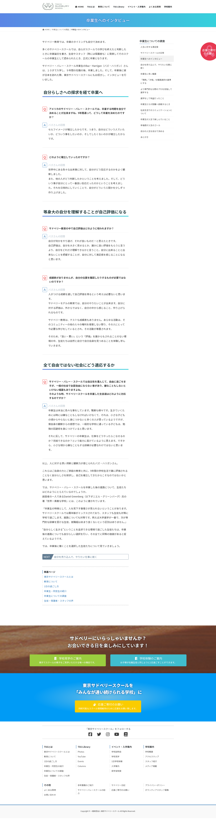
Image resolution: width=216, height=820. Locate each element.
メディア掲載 (151, 768)
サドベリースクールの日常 (152, 52)
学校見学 (115, 758)
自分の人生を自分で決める (152, 131)
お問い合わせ (50, 796)
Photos (81, 753)
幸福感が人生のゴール (150, 125)
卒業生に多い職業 (148, 73)
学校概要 (149, 753)
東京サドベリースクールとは (58, 578)
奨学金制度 (116, 772)
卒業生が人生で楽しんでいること (155, 119)
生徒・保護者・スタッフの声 (58, 602)
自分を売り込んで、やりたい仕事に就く (75, 559)
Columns (82, 768)
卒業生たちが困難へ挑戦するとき (155, 104)
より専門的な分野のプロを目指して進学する (156, 91)
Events (81, 763)
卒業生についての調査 (55, 598)
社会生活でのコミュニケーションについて (156, 112)
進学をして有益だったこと (152, 98)
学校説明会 (116, 753)
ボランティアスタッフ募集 (157, 791)
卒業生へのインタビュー (151, 58)
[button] (68, 662)
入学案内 (115, 768)
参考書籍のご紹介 (86, 787)
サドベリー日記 (118, 787)
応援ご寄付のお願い (120, 791)
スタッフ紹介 (151, 763)
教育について (51, 583)
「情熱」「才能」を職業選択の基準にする (156, 81)
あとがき (144, 137)
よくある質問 (50, 791)
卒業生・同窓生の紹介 (55, 593)
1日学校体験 (116, 763)
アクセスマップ (152, 758)
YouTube (82, 758)
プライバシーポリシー (155, 787)
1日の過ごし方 (51, 588)
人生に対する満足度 (149, 46)
